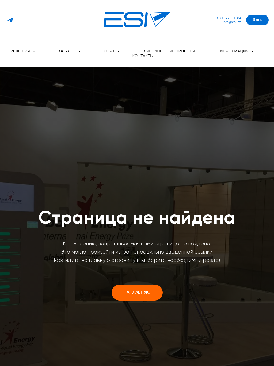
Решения (21, 51)
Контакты (143, 56)
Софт (110, 51)
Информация (235, 51)
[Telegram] (10, 20)
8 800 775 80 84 (228, 18)
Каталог (67, 51)
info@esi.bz (232, 22)
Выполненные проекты (169, 51)
